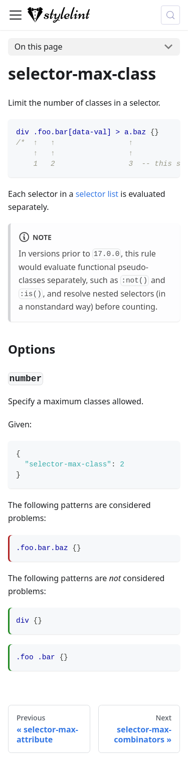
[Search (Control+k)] (170, 15)
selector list (97, 193)
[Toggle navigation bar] (15, 15)
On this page (39, 46)
